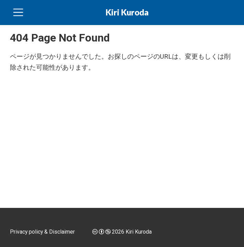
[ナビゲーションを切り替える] (18, 12)
